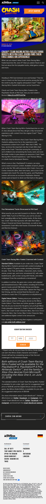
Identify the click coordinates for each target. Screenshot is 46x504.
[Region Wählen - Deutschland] (40, 435)
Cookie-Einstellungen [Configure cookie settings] (8, 478)
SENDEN (23, 345)
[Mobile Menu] (38, 2)
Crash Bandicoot (10, 456)
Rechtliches (6, 468)
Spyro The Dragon (10, 454)
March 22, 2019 (36, 99)
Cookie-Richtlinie (8, 476)
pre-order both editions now (15, 322)
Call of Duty (9, 449)
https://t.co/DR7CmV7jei (16, 95)
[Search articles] (43, 3)
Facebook (26, 449)
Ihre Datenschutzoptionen (10, 480)
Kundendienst (7, 470)
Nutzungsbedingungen (9, 472)
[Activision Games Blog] (10, 2)
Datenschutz (6, 474)
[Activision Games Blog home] (10, 437)
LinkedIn (26, 456)
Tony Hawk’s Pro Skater (13, 451)
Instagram (26, 454)
